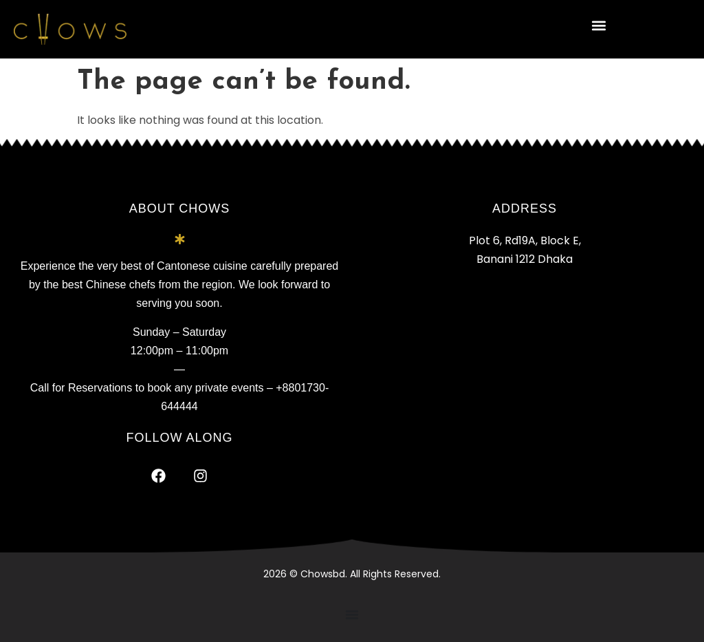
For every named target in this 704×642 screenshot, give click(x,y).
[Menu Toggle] (352, 614)
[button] (599, 25)
